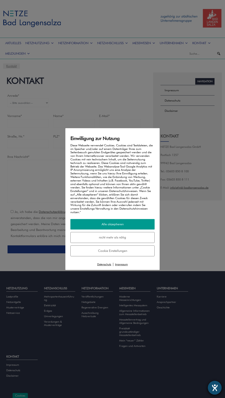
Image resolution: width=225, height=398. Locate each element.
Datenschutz (104, 264)
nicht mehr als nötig (112, 237)
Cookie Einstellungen (112, 251)
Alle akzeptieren (113, 224)
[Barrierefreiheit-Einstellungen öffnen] (215, 388)
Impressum (121, 264)
